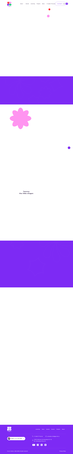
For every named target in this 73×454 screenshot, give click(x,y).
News (43, 3)
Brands (27, 3)
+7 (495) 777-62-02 (51, 3)
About (21, 3)
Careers (48, 429)
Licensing (33, 3)
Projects (38, 3)
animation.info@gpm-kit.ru (53, 436)
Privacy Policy (62, 451)
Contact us (60, 3)
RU (64, 3)
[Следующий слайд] (69, 147)
